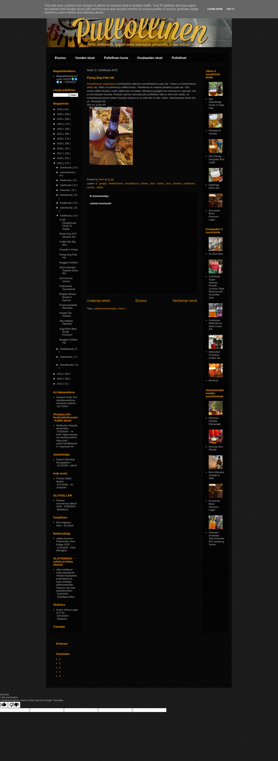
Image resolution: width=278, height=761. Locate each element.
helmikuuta (66, 356)
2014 (60, 373)
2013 (60, 378)
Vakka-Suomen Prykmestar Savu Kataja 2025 (65, 541)
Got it (230, 9)
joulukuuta (66, 167)
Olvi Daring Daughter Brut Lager (216, 159)
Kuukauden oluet (150, 58)
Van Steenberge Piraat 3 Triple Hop (216, 104)
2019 (60, 143)
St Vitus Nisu (216, 253)
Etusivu (60, 58)
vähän (100, 187)
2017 (60, 153)
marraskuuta (67, 172)
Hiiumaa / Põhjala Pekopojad (214, 420)
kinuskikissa (132, 183)
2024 (60, 118)
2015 (60, 163)
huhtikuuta (66, 215)
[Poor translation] (14, 705)
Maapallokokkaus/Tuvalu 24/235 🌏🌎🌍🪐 (67, 79)
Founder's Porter (68, 249)
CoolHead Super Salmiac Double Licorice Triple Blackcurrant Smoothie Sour (216, 287)
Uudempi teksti (98, 301)
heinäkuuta (66, 194)
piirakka (177, 183)
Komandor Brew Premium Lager (214, 215)
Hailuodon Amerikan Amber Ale (214, 354)
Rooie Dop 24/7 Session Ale (68, 235)
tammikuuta (67, 364)
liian (153, 183)
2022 (60, 128)
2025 (60, 114)
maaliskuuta (67, 348)
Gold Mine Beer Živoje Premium (68, 331)
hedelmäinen (116, 183)
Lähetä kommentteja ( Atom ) (110, 308)
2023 (60, 124)
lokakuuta (65, 180)
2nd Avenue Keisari (65, 280)
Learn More (215, 9)
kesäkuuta (66, 202)
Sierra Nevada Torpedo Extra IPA (68, 270)
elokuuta (65, 190)
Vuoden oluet (85, 58)
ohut (168, 183)
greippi (103, 183)
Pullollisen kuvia (116, 58)
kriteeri (145, 183)
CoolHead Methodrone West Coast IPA (215, 325)
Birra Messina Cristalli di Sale (216, 475)
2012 (60, 383)
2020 (60, 138)
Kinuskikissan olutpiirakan (101, 83)
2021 (60, 133)
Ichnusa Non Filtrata (216, 448)
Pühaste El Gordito (215, 132)
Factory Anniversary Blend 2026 (66, 503)
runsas (91, 187)
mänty (160, 183)
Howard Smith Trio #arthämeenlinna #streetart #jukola (66, 400)
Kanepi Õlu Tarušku (65, 315)
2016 (60, 158)
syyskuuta (66, 185)
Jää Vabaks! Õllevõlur (66, 322)
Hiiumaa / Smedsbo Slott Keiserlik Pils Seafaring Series (216, 538)
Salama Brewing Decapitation (65, 461)
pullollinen (189, 183)
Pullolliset (179, 58)
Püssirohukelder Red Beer (68, 307)
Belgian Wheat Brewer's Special (67, 297)
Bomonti (213, 380)
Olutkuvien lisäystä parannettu (66, 427)
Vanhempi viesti (184, 301)
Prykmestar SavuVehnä (67, 288)
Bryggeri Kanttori (68, 262)
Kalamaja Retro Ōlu (214, 186)
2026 (60, 109)
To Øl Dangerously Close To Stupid (67, 224)
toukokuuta (66, 207)
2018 (60, 148)
